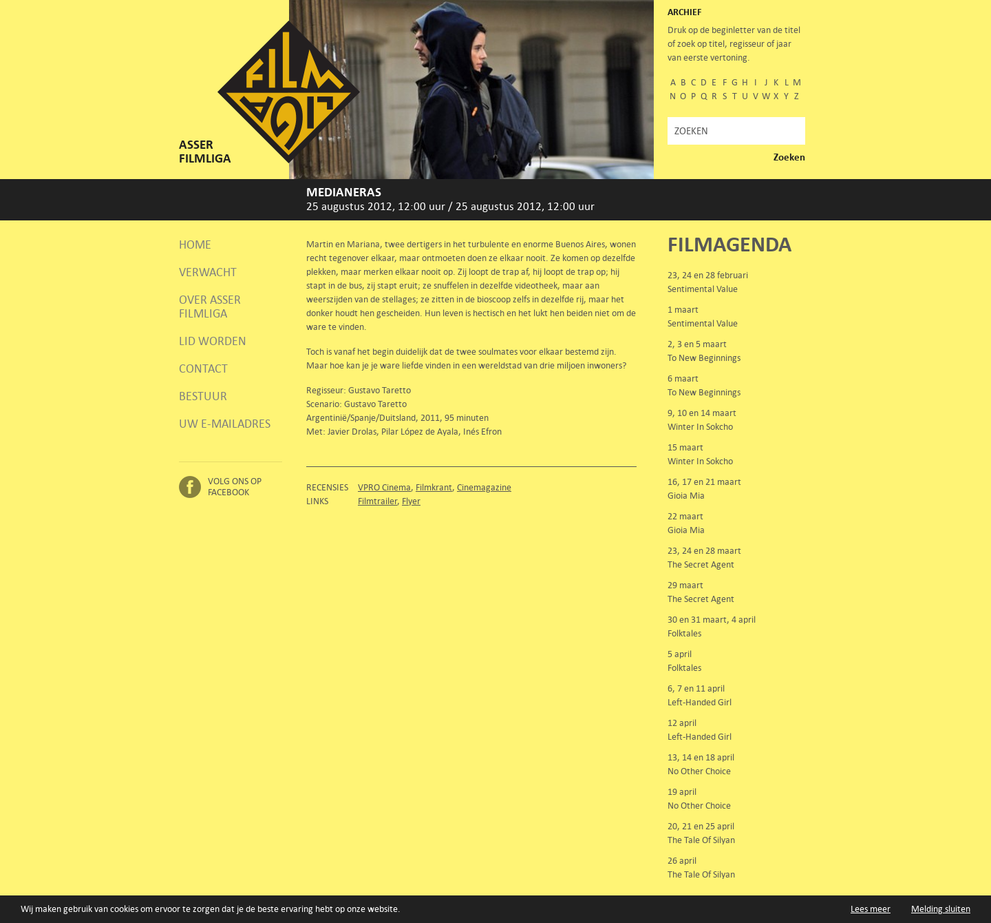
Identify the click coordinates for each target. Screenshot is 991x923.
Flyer (411, 501)
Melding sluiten (940, 909)
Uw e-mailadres (224, 424)
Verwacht (208, 272)
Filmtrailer (377, 501)
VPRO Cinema (384, 487)
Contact (203, 368)
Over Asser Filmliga (210, 306)
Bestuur (203, 396)
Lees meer (871, 909)
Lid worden (212, 341)
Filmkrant (434, 487)
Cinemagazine (484, 487)
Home (195, 244)
